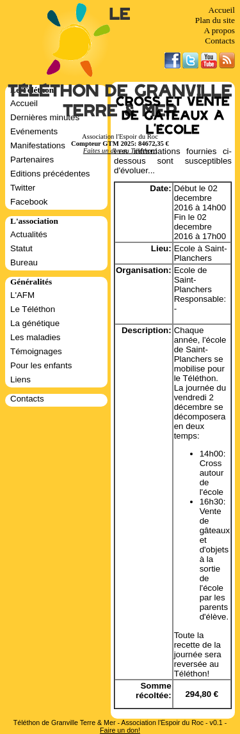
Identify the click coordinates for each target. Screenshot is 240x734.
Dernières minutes (44, 117)
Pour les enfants (41, 365)
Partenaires (32, 159)
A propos (219, 30)
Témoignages (36, 351)
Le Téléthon (32, 309)
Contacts (220, 40)
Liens (20, 379)
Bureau (24, 262)
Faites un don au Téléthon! (120, 150)
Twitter (22, 187)
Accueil (222, 10)
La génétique (35, 323)
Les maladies (35, 337)
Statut (21, 248)
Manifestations (37, 145)
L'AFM (22, 295)
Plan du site (215, 20)
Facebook (29, 202)
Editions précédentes (50, 173)
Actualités (28, 234)
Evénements (34, 131)
